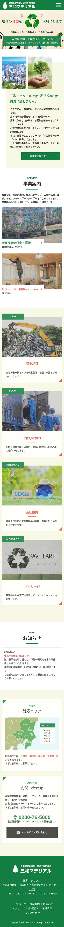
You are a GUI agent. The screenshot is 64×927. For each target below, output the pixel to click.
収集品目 (48, 903)
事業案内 (35, 903)
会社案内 (33, 908)
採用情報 (47, 908)
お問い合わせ (32, 912)
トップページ (18, 903)
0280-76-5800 (35, 818)
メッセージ (18, 908)
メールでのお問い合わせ (34, 833)
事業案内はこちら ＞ (41, 156)
